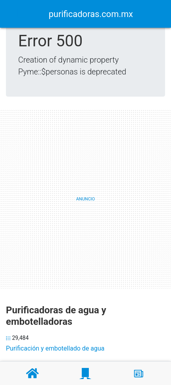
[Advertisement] (85, 199)
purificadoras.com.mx (91, 14)
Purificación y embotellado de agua (55, 348)
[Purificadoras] (85, 373)
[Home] (21, 13)
